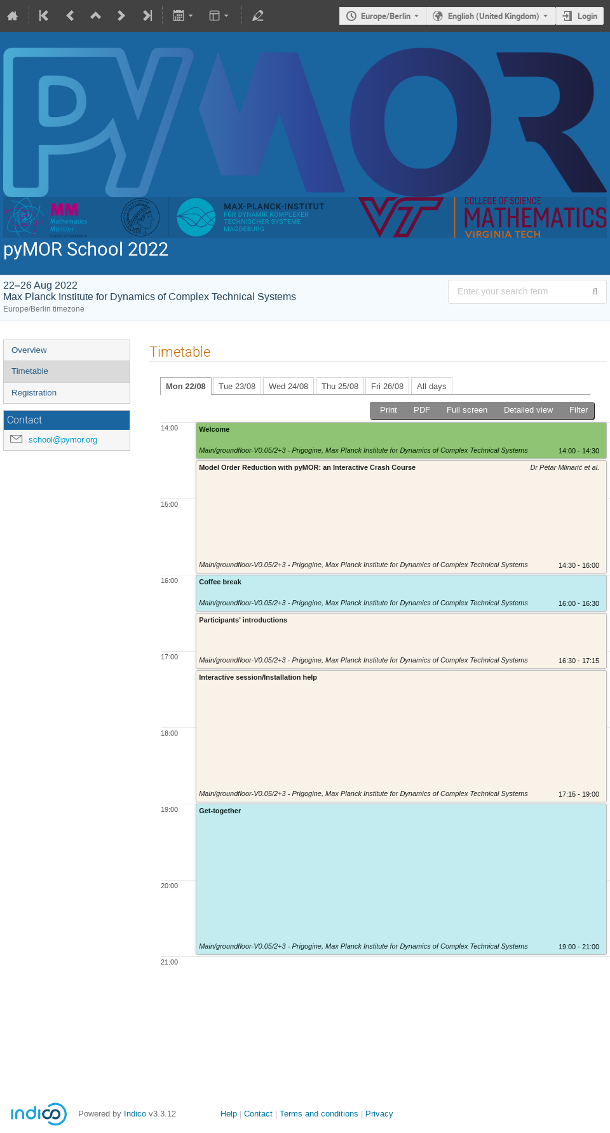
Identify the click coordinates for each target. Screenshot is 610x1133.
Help (228, 1113)
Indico (135, 1113)
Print (388, 409)
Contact (258, 1113)
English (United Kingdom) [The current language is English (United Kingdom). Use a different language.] (493, 16)
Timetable (29, 371)
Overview (29, 350)
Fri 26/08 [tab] (387, 386)
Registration (34, 392)
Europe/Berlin (385, 16)
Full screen (467, 409)
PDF (422, 409)
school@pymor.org (63, 439)
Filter (578, 409)
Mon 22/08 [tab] (186, 386)
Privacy (379, 1113)
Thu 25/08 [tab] (340, 386)
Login (587, 16)
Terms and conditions (319, 1113)
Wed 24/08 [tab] (288, 386)
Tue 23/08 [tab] (237, 386)
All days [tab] (432, 386)
